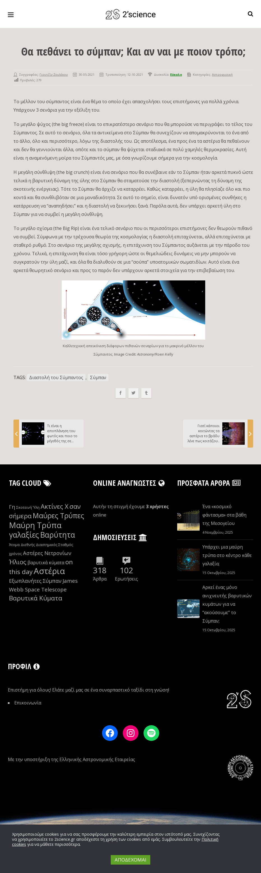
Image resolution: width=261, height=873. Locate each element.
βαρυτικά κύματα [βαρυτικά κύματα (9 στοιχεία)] (45, 562)
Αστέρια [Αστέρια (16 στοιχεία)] (49, 571)
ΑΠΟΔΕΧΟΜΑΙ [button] (130, 859)
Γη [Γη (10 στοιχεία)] (12, 506)
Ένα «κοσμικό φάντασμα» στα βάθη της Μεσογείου (224, 514)
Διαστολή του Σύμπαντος (56, 377)
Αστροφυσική (222, 74)
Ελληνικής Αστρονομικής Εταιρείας (97, 759)
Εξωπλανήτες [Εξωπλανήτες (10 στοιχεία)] (25, 580)
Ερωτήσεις (126, 579)
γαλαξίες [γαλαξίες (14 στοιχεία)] (24, 535)
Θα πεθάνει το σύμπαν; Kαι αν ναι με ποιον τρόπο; (133, 51)
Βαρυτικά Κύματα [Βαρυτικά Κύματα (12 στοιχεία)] (35, 598)
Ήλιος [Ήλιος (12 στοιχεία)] (17, 562)
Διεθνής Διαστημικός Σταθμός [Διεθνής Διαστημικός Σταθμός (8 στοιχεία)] (47, 544)
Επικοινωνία (27, 703)
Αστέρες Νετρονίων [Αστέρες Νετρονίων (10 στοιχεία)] (47, 552)
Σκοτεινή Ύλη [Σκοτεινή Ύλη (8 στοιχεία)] (28, 507)
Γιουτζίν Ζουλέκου (54, 74)
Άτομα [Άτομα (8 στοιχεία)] (14, 544)
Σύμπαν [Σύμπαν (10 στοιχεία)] (52, 580)
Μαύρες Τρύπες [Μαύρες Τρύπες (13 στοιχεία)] (58, 515)
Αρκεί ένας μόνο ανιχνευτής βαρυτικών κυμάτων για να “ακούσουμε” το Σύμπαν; (227, 604)
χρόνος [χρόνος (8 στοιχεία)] (15, 553)
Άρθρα (100, 579)
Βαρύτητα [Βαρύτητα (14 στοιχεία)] (57, 535)
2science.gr (64, 839)
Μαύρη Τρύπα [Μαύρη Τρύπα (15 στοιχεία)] (35, 525)
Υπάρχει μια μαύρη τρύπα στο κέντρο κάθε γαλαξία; (227, 555)
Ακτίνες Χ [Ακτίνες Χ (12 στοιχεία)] (54, 506)
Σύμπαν (98, 377)
